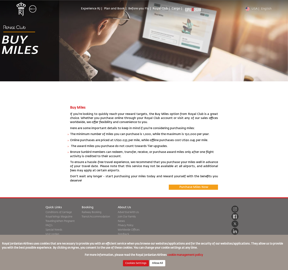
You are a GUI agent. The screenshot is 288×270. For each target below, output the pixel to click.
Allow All (157, 263)
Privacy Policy (125, 225)
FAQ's (49, 225)
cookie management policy (185, 255)
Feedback (123, 234)
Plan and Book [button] (114, 8)
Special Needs (54, 230)
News (121, 221)
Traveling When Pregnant (60, 221)
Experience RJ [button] (90, 8)
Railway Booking (91, 212)
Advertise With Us (128, 212)
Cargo (176, 8)
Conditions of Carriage (59, 212)
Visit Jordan (52, 234)
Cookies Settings (135, 263)
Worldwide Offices (129, 230)
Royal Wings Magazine (59, 216)
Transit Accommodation (96, 216)
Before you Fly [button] (138, 8)
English (266, 8)
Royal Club (160, 8)
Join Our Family (127, 216)
